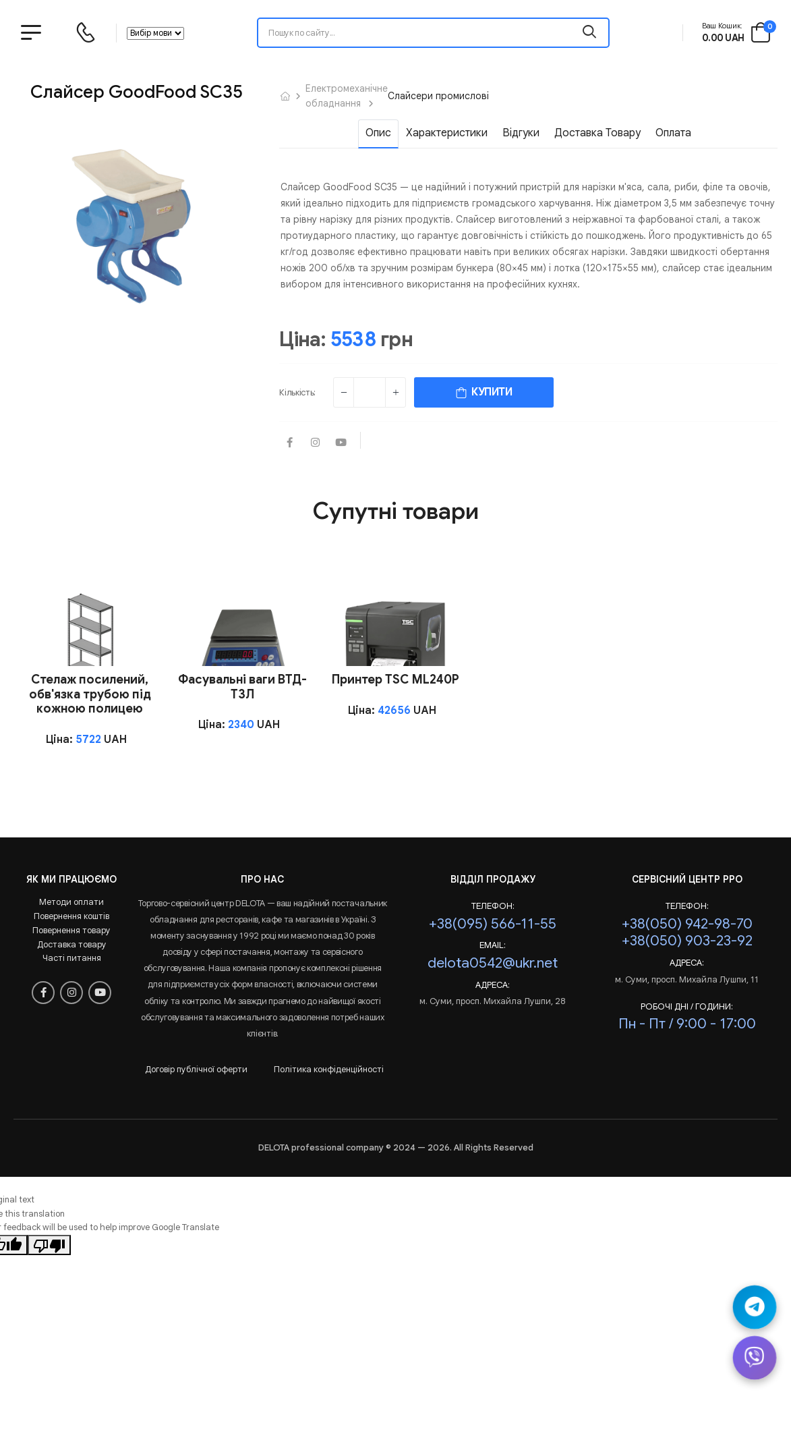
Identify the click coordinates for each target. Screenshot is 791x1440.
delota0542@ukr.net (493, 962)
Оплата (673, 133)
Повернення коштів (71, 916)
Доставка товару (597, 133)
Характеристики (447, 133)
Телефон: (493, 906)
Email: (492, 945)
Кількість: (297, 392)
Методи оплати (71, 902)
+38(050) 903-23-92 (687, 940)
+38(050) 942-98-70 (687, 923)
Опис (378, 133)
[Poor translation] (49, 1245)
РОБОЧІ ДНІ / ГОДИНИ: (687, 1006)
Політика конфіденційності (329, 1069)
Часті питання (71, 958)
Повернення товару (71, 930)
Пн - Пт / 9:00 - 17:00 (687, 1023)
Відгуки (520, 133)
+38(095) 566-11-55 (492, 923)
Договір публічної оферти (196, 1069)
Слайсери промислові (438, 96)
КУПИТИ (484, 392)
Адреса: (492, 985)
